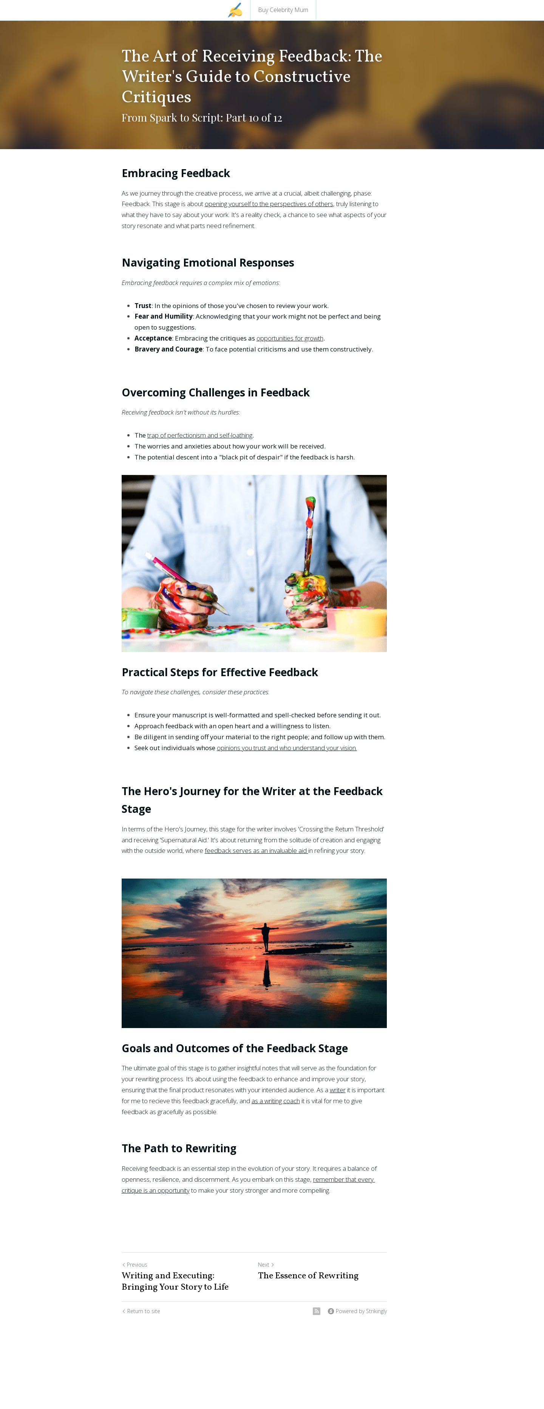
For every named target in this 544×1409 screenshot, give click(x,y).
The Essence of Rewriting (326, 1290)
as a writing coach (158, 1126)
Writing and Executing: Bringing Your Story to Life (187, 1296)
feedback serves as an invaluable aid (192, 856)
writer (254, 1115)
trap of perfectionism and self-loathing (199, 435)
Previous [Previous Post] (134, 1279)
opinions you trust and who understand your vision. (287, 771)
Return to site (141, 1325)
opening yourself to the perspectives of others (226, 203)
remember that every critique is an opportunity (347, 1193)
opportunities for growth (290, 338)
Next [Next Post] (284, 1279)
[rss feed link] (352, 1325)
